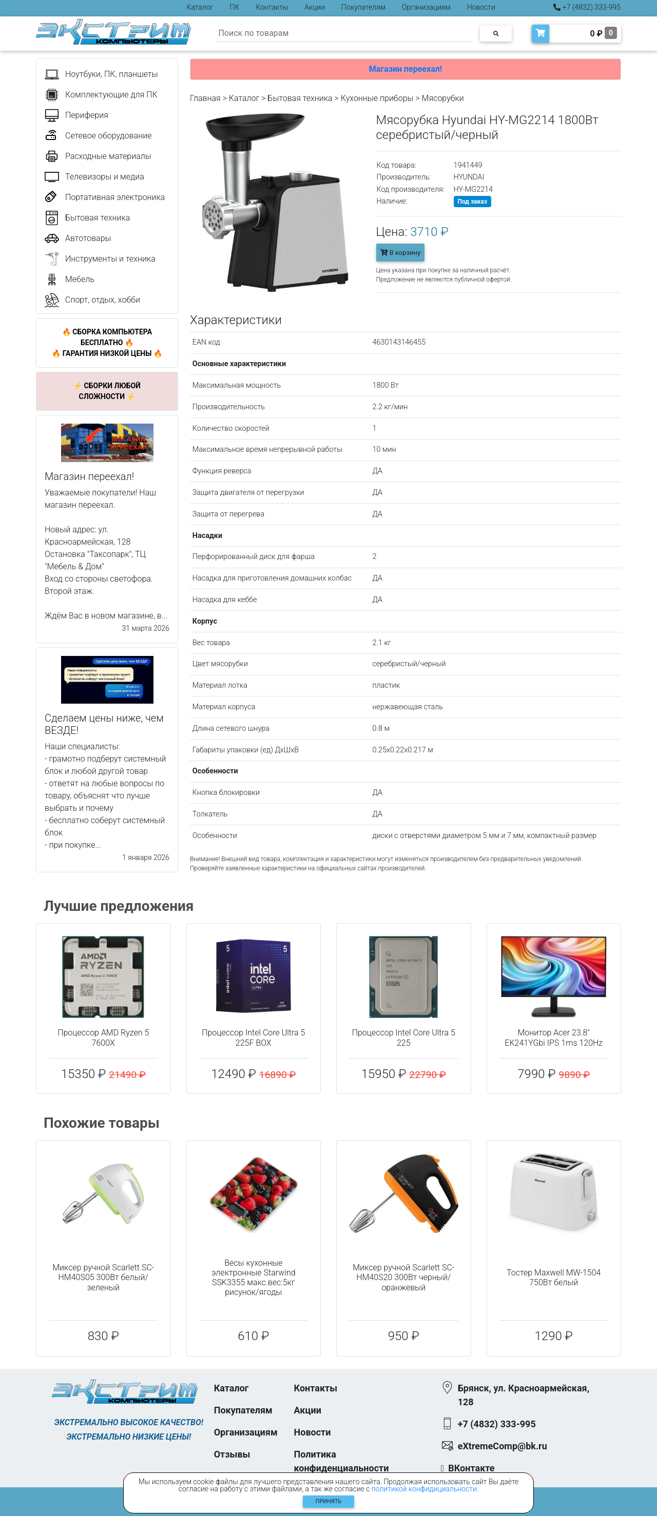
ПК (235, 7)
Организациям (426, 7)
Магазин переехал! (405, 69)
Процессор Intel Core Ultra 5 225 (403, 1037)
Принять (329, 1501)
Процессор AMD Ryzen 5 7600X (103, 1037)
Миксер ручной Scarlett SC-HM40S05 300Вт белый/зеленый (103, 1277)
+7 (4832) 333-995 (587, 7)
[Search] (344, 33)
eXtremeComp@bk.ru (502, 1446)
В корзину (400, 252)
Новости (481, 7)
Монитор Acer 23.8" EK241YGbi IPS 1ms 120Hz (554, 1037)
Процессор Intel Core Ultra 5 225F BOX (253, 1037)
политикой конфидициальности (424, 1489)
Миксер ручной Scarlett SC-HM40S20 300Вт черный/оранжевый (403, 1277)
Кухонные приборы (377, 98)
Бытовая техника (299, 98)
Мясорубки (443, 98)
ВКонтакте (471, 1468)
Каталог (200, 7)
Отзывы (232, 1454)
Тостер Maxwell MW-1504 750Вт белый (554, 1277)
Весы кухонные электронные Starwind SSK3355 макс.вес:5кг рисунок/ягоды (253, 1278)
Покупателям (363, 7)
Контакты (272, 7)
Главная (205, 98)
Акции (314, 7)
